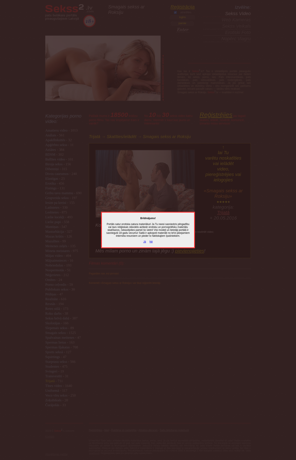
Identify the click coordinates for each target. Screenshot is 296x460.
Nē (151, 241)
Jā (144, 241)
